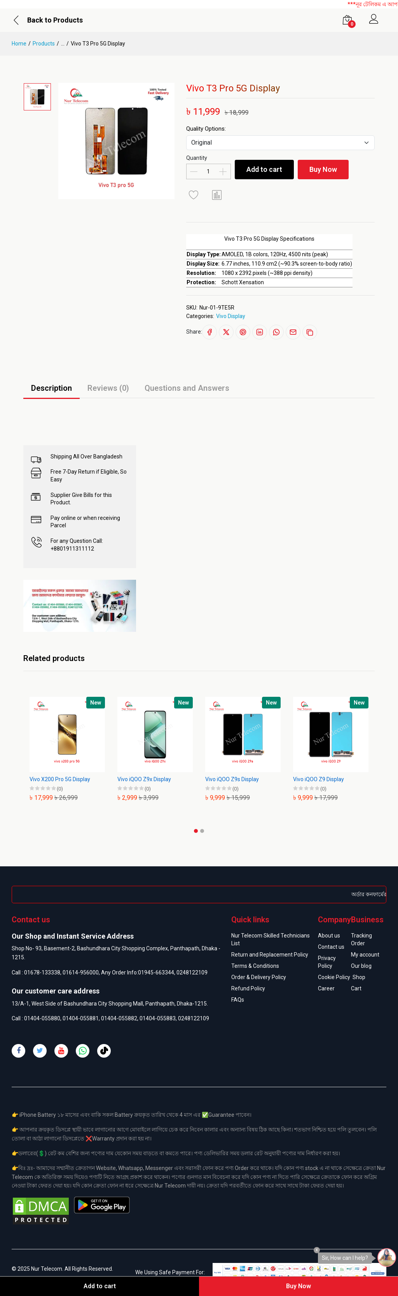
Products (44, 43)
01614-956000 (81, 972)
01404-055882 (119, 1018)
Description (51, 388)
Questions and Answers (187, 388)
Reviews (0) (108, 388)
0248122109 (192, 972)
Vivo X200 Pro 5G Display (60, 779)
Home (19, 43)
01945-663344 (156, 972)
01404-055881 (81, 1018)
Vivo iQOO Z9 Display (318, 779)
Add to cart (264, 169)
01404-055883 (158, 1018)
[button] (196, 831)
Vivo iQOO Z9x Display (144, 779)
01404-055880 (42, 1018)
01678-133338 (42, 972)
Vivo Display (230, 316)
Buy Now (323, 169)
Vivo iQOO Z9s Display (232, 779)
